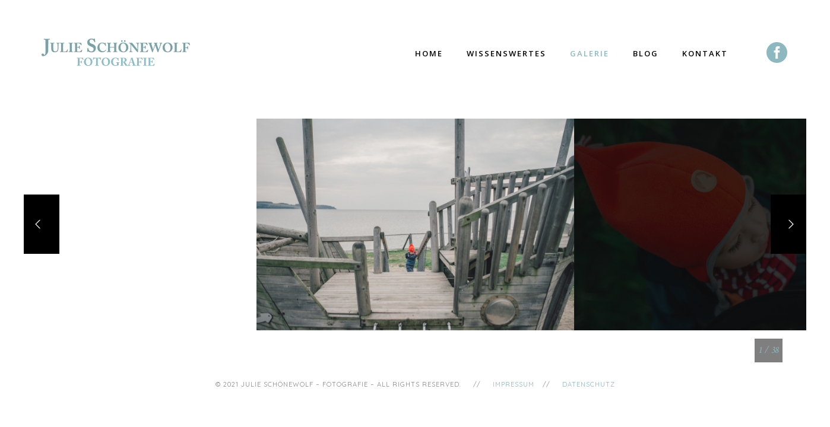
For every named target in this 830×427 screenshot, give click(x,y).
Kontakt (705, 53)
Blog (645, 53)
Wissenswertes (506, 53)
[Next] (788, 224)
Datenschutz (588, 384)
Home (429, 53)
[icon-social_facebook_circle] (777, 53)
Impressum (513, 384)
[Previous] (41, 224)
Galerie (589, 53)
